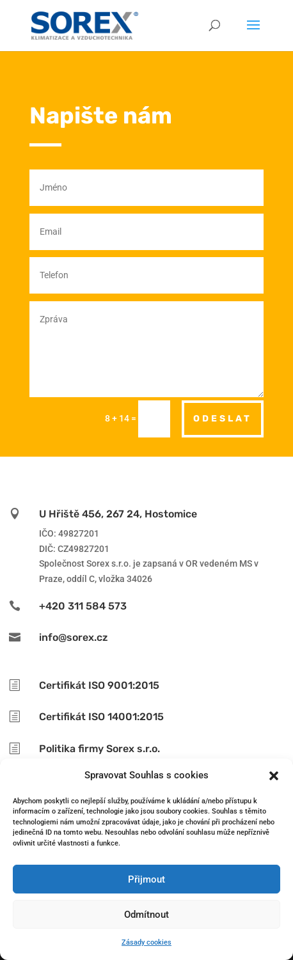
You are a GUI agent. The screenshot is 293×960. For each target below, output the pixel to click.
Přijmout (146, 879)
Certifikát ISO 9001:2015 (99, 685)
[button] (273, 775)
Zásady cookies (146, 942)
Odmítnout (146, 914)
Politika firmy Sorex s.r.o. (99, 749)
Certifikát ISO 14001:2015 (101, 717)
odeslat (222, 418)
